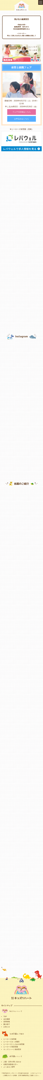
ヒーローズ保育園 (9, 1039)
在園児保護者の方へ (10, 1064)
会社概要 (6, 1019)
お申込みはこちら (21, 119)
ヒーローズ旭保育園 (10, 1047)
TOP (5, 1016)
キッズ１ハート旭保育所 (12, 1049)
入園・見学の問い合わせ (12, 1062)
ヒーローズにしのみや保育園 (13, 1044)
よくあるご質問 (9, 1067)
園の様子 (6, 1024)
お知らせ (6, 1027)
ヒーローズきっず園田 (11, 1042)
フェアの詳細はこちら (21, 112)
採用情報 (6, 1022)
